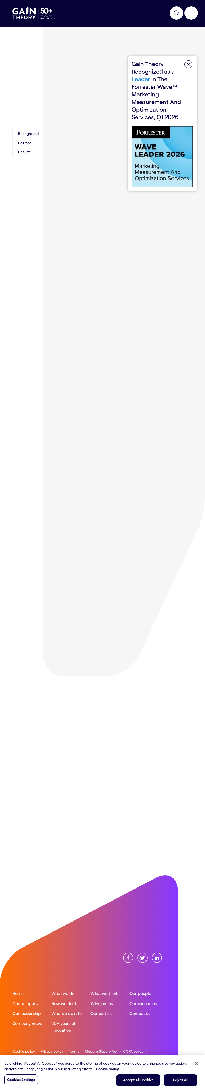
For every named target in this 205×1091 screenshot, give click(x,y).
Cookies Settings (21, 1079)
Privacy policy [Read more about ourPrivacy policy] (52, 1051)
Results (24, 152)
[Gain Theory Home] (33, 13)
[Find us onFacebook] (128, 957)
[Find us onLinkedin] (157, 957)
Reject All (180, 1080)
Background (28, 133)
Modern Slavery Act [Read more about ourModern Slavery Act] (101, 1051)
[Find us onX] (142, 957)
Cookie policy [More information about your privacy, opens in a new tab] (107, 1069)
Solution (25, 142)
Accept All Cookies (138, 1080)
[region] (102, 1073)
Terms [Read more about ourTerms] (74, 1051)
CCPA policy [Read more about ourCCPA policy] (133, 1051)
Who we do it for (74, 46)
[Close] (196, 1063)
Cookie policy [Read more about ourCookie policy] (23, 1051)
